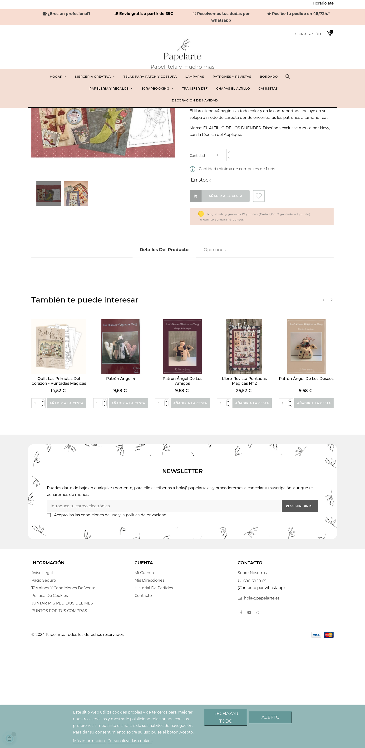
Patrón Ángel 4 (120, 483)
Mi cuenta (144, 679)
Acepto (270, 717)
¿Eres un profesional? (67, 13)
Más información (89, 740)
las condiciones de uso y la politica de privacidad (121, 621)
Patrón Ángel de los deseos (306, 483)
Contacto (143, 702)
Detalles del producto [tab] (164, 354)
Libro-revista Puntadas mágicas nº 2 (244, 485)
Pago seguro (43, 687)
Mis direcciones (149, 687)
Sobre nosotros (252, 679)
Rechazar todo (225, 717)
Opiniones (215, 354)
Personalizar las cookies (130, 740)
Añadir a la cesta (216, 300)
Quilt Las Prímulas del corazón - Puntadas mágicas (58, 485)
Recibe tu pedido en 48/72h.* (298, 13)
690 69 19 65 (252, 687)
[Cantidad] (218, 259)
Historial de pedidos (153, 694)
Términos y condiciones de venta (63, 694)
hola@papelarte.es (259, 704)
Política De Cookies (49, 702)
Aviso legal (42, 679)
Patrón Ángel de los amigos (182, 485)
